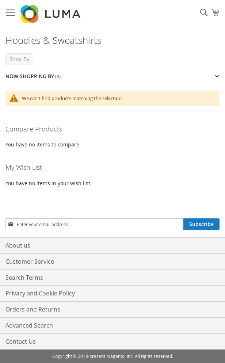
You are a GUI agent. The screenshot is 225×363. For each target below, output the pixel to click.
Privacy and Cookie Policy (40, 293)
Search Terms (24, 278)
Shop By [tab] (19, 59)
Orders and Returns (32, 309)
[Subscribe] (201, 224)
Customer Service (29, 261)
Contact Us (20, 341)
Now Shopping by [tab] (29, 76)
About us (17, 245)
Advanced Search (29, 325)
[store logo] (51, 14)
